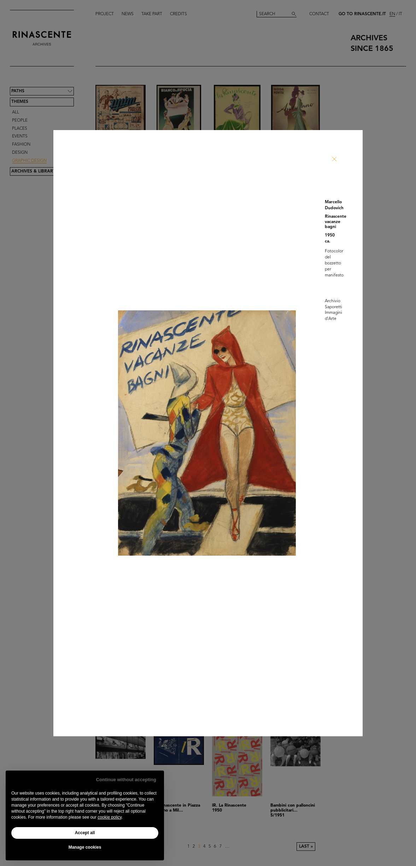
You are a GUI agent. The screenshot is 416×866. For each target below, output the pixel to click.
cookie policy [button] (110, 817)
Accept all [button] (85, 832)
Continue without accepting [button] (126, 779)
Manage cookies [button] (85, 847)
